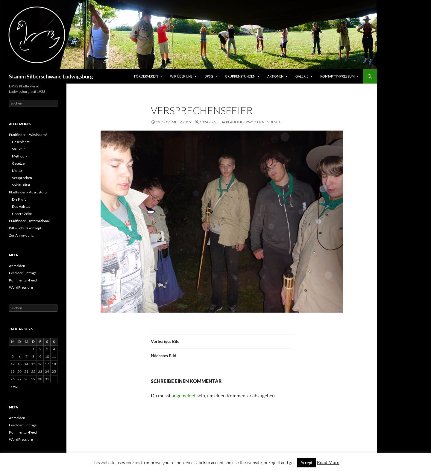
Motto (17, 170)
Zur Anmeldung (21, 235)
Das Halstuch (22, 206)
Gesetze (18, 163)
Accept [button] (306, 462)
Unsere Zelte (22, 213)
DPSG (208, 76)
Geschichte (21, 142)
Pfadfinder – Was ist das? (28, 134)
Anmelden (17, 265)
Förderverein (146, 76)
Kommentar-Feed (23, 280)
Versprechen (22, 177)
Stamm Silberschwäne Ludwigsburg (51, 76)
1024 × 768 (209, 122)
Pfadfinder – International (29, 221)
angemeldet (184, 395)
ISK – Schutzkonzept (25, 228)
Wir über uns (181, 76)
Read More (328, 462)
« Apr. (14, 386)
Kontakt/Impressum (337, 76)
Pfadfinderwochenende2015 (254, 122)
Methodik (19, 156)
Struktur (18, 149)
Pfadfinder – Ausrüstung (28, 192)
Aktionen (275, 76)
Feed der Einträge (23, 273)
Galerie (301, 76)
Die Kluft (19, 199)
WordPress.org (21, 287)
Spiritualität (21, 185)
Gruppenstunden (240, 76)
